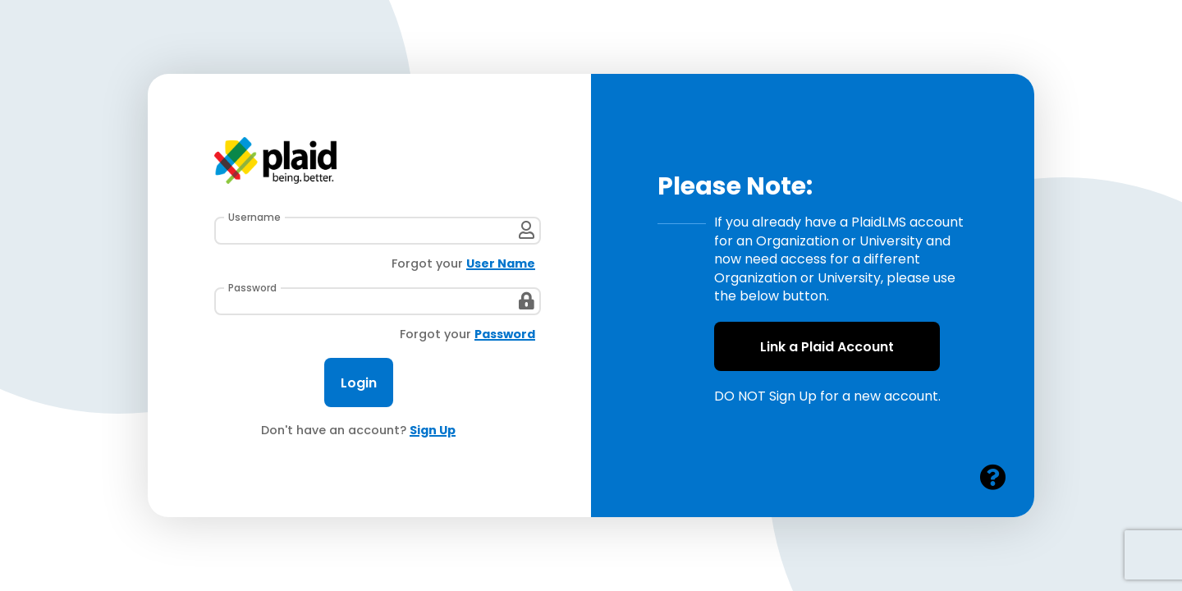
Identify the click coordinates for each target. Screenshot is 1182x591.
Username (254, 217)
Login (359, 382)
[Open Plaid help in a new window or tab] (993, 478)
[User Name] (377, 231)
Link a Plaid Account (827, 346)
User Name (500, 264)
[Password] (377, 301)
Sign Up (433, 431)
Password (252, 288)
